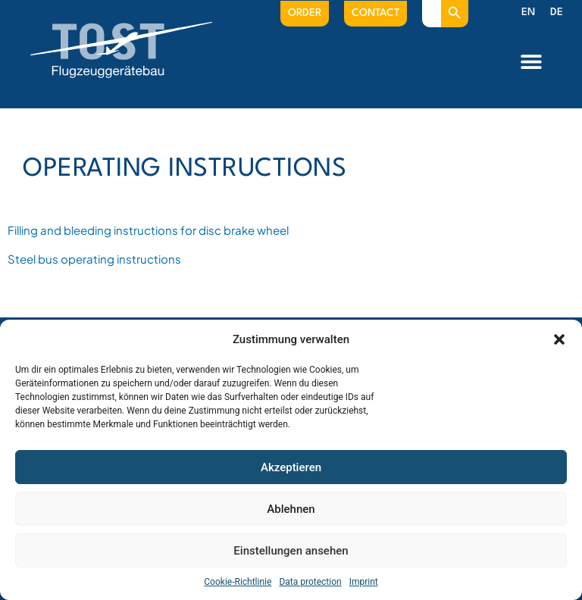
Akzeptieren (291, 467)
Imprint (363, 582)
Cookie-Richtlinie (237, 582)
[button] (559, 339)
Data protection (310, 582)
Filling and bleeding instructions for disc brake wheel (148, 230)
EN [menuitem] (528, 12)
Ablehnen (290, 509)
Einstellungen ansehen (290, 551)
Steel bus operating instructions (94, 259)
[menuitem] (528, 13)
